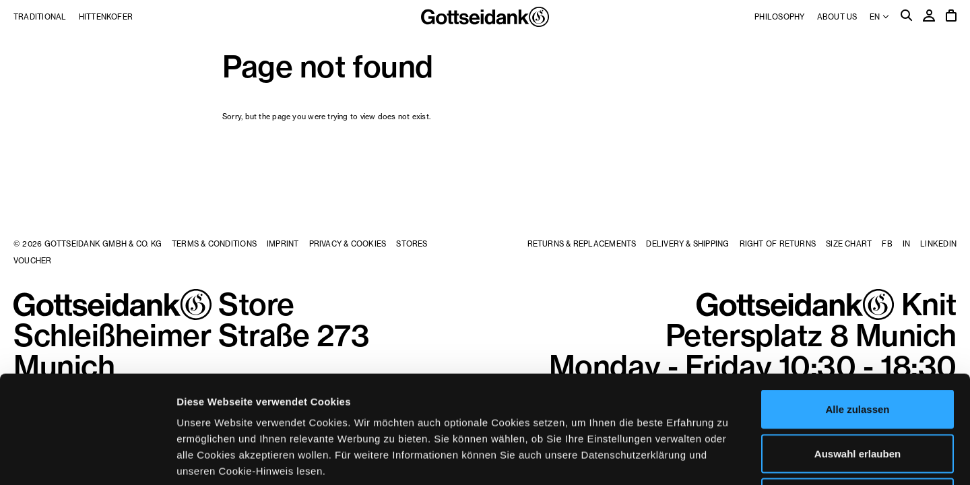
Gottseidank (485, 17)
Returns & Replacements (582, 244)
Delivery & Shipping (687, 244)
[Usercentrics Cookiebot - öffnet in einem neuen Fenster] (87, 459)
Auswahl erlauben (857, 352)
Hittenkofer (106, 17)
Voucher (32, 260)
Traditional (39, 17)
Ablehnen (857, 396)
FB (887, 244)
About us (837, 17)
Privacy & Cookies (348, 244)
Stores (411, 244)
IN (906, 244)
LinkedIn (938, 244)
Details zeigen (716, 458)
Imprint (283, 244)
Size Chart (849, 244)
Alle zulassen (857, 308)
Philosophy (779, 17)
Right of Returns (778, 244)
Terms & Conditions (214, 244)
